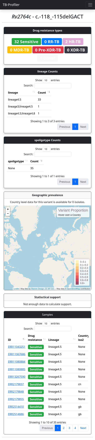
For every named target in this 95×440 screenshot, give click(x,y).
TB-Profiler (11, 4)
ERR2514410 (16, 407)
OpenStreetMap (73, 289)
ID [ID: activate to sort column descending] (9, 340)
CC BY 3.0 (49, 289)
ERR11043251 (16, 347)
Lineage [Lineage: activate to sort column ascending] (53, 340)
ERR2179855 (16, 399)
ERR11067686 (16, 354)
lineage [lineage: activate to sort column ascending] (13, 92)
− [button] (8, 214)
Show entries (47, 80)
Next (83, 428)
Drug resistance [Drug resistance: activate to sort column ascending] (35, 338)
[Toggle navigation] (90, 4)
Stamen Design (37, 289)
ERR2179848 (16, 391)
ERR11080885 (16, 369)
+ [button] (8, 209)
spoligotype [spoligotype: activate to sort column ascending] (16, 161)
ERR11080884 (16, 362)
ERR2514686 (16, 414)
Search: (47, 85)
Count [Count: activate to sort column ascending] (42, 92)
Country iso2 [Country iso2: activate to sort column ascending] (83, 338)
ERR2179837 (16, 384)
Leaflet (16, 289)
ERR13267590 (16, 377)
